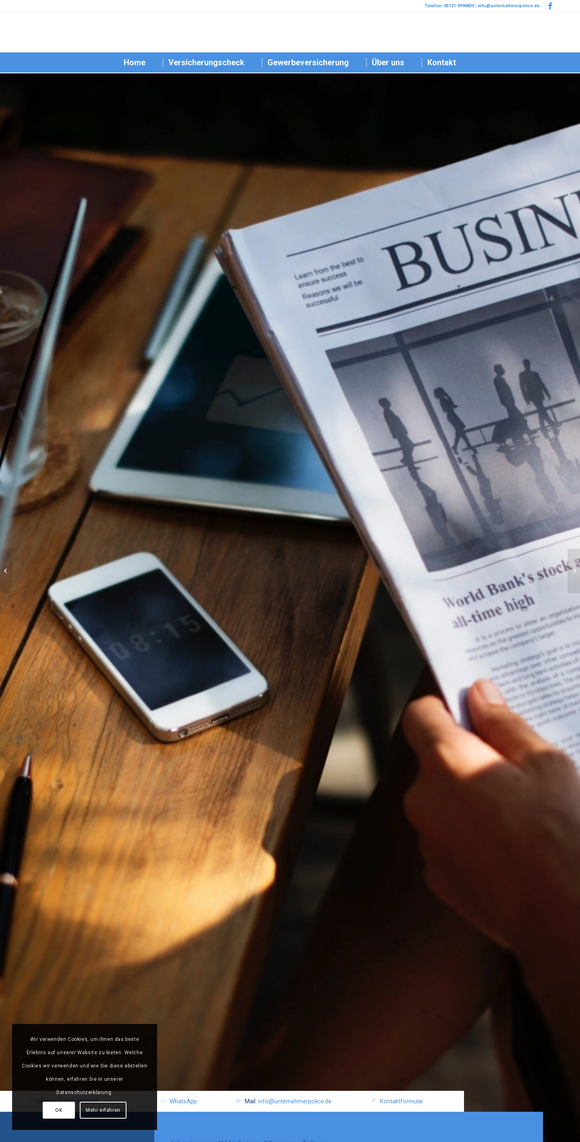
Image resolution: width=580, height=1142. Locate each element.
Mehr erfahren (103, 1110)
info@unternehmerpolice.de (294, 1101)
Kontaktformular (401, 1101)
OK (58, 1110)
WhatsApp (183, 1101)
